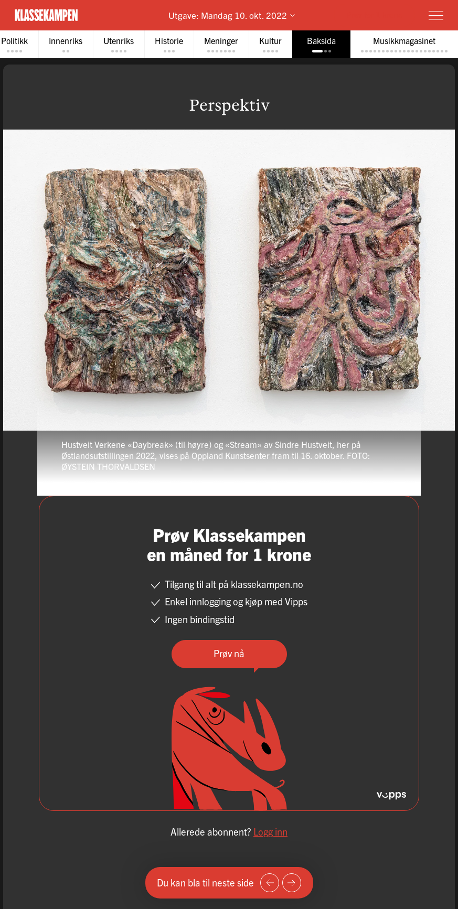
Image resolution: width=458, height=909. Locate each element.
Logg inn (270, 832)
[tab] (65, 44)
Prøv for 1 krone (374, 14)
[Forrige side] (269, 882)
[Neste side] (291, 882)
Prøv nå (229, 653)
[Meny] (436, 15)
